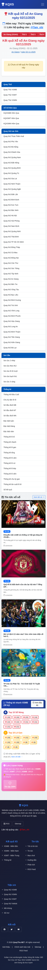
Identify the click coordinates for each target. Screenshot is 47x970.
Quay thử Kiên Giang (12, 342)
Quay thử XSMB (9, 889)
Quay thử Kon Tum (11, 205)
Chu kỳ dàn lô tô (10, 400)
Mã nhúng (7, 908)
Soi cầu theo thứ (10, 366)
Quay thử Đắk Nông (11, 163)
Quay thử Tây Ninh (11, 274)
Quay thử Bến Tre (10, 284)
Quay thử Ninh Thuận (12, 184)
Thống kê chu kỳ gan (12, 479)
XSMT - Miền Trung (10, 855)
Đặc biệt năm (9, 431)
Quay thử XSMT (9, 899)
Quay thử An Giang (11, 279)
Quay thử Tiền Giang (12, 337)
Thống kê (7, 389)
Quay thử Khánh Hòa (12, 152)
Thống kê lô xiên (10, 474)
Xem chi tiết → (17, 757)
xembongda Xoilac (20, 957)
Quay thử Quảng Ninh (12, 231)
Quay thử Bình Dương (12, 300)
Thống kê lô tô (9, 437)
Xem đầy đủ (37, 704)
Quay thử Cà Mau (10, 253)
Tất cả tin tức (31, 846)
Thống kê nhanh (10, 442)
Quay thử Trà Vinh (11, 305)
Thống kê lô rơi (9, 463)
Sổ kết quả (8, 490)
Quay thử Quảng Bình (12, 168)
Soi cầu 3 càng (9, 382)
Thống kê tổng (9, 453)
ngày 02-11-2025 (28, 52)
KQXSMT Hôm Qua (11, 118)
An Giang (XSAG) (11, 34)
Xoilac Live (8, 957)
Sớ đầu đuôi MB (10, 405)
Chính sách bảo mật (22, 947)
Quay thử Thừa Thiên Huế (14, 136)
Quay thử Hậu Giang (12, 321)
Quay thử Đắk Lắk (11, 194)
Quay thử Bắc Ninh (11, 210)
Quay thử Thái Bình (11, 237)
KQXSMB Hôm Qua (11, 113)
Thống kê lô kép (10, 468)
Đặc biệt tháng (9, 426)
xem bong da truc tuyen (23, 963)
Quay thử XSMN (9, 894)
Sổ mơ (5, 913)
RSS (7, 824)
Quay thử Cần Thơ (11, 263)
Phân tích (30, 864)
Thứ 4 (41, 34)
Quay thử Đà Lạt (10, 348)
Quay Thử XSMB (10, 90)
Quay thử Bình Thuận (12, 332)
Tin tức (29, 851)
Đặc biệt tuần (9, 421)
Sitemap (18, 824)
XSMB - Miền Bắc (10, 846)
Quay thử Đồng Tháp (12, 247)
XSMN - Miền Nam (10, 851)
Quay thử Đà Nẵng (11, 147)
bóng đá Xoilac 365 (35, 957)
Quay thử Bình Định (11, 200)
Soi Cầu (7, 355)
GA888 (28, 960)
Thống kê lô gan (10, 447)
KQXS (8, 4)
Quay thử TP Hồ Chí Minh (14, 242)
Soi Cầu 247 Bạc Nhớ (16, 960)
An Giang (15, 52)
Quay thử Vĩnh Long (11, 311)
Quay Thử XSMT (10, 95)
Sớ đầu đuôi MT (10, 410)
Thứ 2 (24, 34)
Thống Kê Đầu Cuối (11, 394)
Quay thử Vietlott (9, 903)
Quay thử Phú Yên (11, 142)
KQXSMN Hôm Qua (11, 124)
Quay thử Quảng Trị (11, 173)
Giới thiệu (6, 947)
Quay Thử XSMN (10, 100)
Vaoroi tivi (35, 960)
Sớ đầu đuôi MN (10, 416)
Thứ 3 (33, 34)
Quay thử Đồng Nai (11, 258)
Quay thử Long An (11, 327)
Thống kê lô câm (10, 458)
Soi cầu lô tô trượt (11, 371)
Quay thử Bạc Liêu (11, 295)
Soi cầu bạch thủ (10, 376)
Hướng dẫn (30, 860)
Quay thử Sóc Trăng (11, 268)
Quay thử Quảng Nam (12, 157)
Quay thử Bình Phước (12, 316)
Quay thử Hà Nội (10, 216)
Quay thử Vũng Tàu (11, 290)
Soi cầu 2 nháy (9, 360)
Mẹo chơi (30, 855)
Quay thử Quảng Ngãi (12, 189)
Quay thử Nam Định (11, 226)
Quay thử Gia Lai (10, 179)
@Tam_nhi (37, 27)
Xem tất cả (39, 497)
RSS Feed (30, 869)
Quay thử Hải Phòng (12, 221)
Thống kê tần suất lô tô (12, 484)
